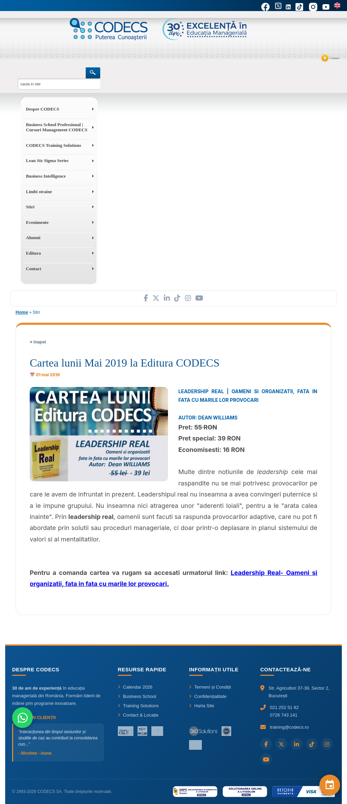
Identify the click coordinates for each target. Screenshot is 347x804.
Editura (33, 253)
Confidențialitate (207, 696)
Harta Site (201, 705)
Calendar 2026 (135, 687)
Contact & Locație (138, 715)
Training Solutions (138, 705)
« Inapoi (38, 341)
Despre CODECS (42, 109)
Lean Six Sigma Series (47, 160)
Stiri (30, 206)
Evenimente (37, 222)
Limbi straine (39, 191)
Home (22, 312)
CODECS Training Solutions (53, 145)
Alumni (33, 237)
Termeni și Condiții (210, 687)
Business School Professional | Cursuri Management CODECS (56, 127)
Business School (137, 696)
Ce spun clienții (34, 717)
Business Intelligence (46, 176)
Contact (334, 58)
